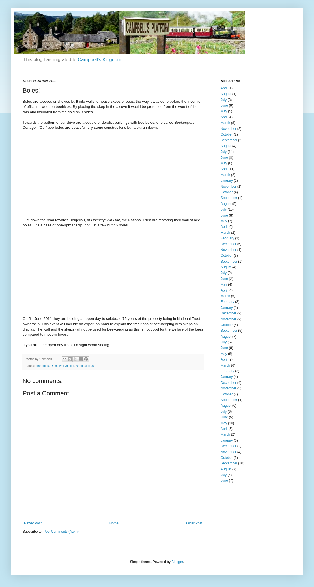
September (229, 140)
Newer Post (33, 523)
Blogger (177, 562)
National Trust (85, 365)
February (227, 238)
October (227, 134)
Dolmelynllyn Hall (62, 365)
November (228, 129)
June (224, 106)
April (224, 88)
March (225, 123)
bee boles (42, 365)
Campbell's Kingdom (99, 59)
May (224, 111)
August (226, 94)
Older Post (194, 523)
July (224, 100)
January (227, 181)
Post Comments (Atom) (61, 532)
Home (114, 523)
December (228, 244)
